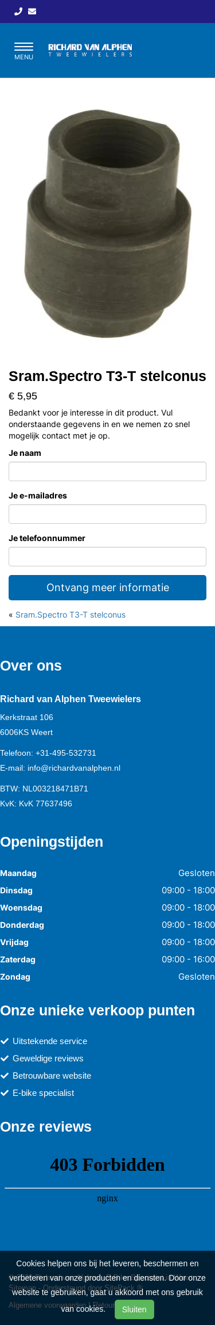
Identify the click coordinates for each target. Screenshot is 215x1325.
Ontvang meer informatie (107, 587)
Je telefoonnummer (47, 538)
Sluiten (134, 1309)
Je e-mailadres (38, 495)
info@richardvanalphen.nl (74, 767)
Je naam (25, 453)
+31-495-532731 (66, 752)
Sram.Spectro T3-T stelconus (70, 614)
